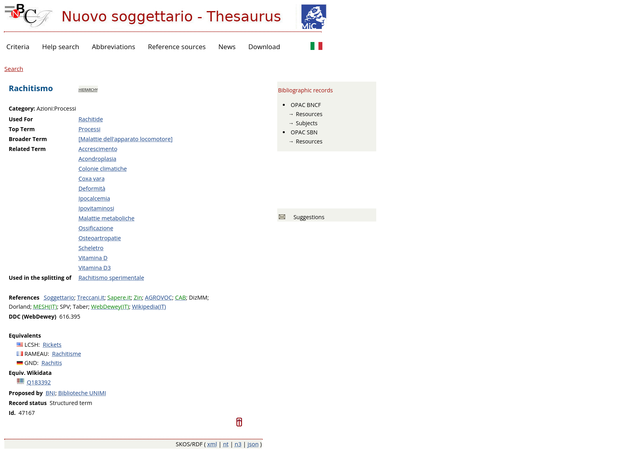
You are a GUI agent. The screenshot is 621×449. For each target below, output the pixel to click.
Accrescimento (97, 149)
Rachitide (90, 119)
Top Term (22, 129)
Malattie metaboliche (106, 218)
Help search (60, 46)
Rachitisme (66, 353)
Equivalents (25, 335)
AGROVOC (158, 297)
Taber (80, 306)
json (253, 444)
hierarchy (88, 89)
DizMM (198, 297)
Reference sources (177, 46)
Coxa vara (91, 178)
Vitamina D (92, 258)
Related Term (27, 149)
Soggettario (59, 297)
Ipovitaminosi (96, 208)
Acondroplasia (97, 158)
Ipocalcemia (94, 198)
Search (13, 69)
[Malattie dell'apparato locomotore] (125, 139)
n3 (238, 444)
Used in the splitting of (40, 277)
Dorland (19, 306)
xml (212, 444)
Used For (21, 119)
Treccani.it (91, 297)
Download (264, 46)
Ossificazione (95, 228)
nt (226, 444)
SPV (65, 306)
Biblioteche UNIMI (82, 393)
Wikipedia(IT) (149, 306)
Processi (89, 129)
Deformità (91, 188)
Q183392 (39, 382)
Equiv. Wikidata (30, 372)
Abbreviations (113, 46)
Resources (309, 114)
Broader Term (28, 139)
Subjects (307, 123)
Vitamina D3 (94, 267)
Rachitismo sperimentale (111, 277)
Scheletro (90, 248)
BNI (50, 393)
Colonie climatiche (102, 168)
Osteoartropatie (99, 238)
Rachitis (52, 363)
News (227, 46)
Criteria (17, 46)
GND (31, 363)
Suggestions (307, 217)
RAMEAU (36, 353)
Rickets (52, 344)
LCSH (31, 344)
